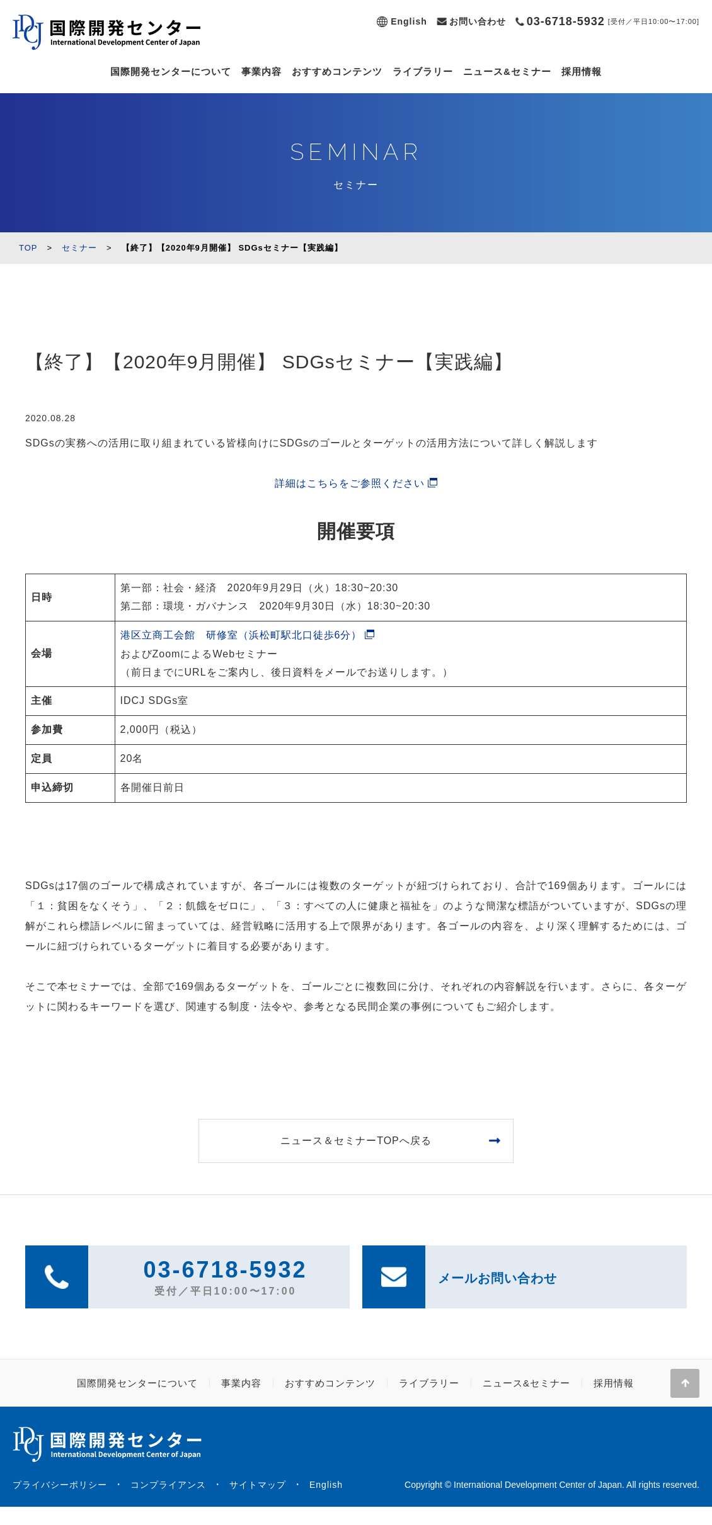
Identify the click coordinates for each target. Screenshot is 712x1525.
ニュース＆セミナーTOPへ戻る (356, 1140)
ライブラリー (423, 71)
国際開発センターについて (170, 71)
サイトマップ (257, 1485)
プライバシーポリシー (60, 1485)
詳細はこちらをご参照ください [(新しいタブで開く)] (350, 483)
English (409, 21)
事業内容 (261, 71)
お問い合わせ (477, 21)
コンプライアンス (168, 1485)
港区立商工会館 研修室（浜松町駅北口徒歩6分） (241, 635)
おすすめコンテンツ (337, 71)
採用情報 (581, 71)
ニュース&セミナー (507, 71)
